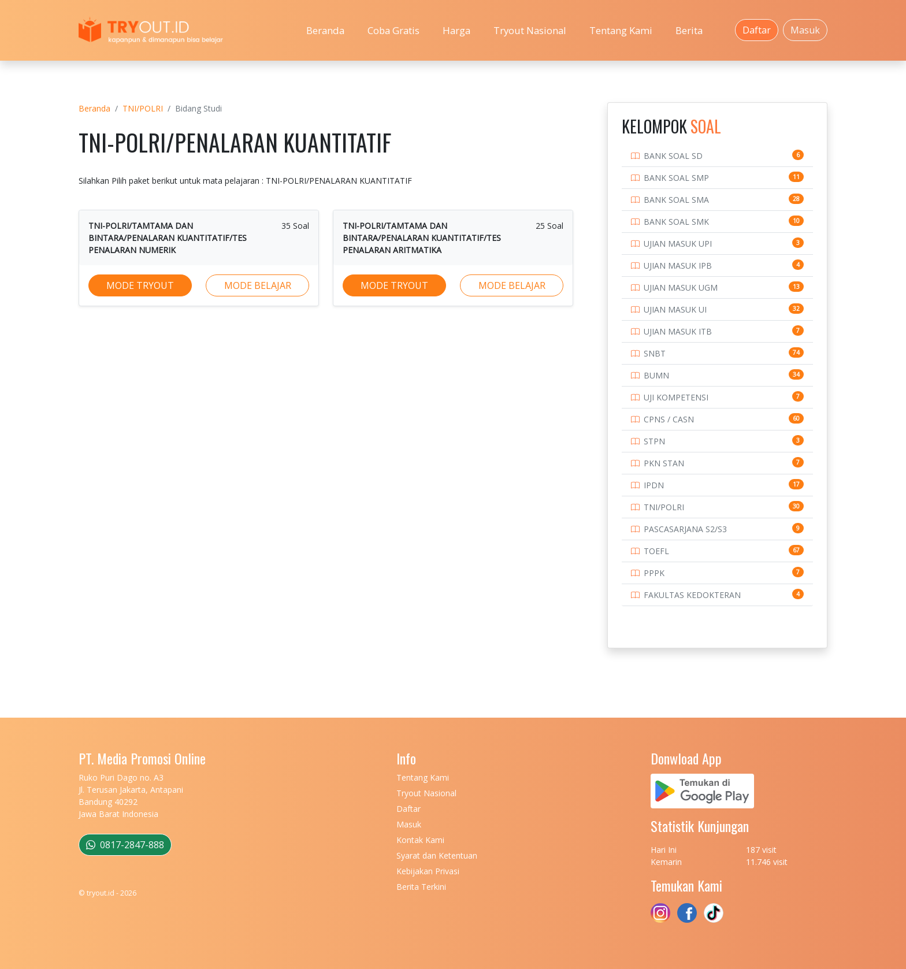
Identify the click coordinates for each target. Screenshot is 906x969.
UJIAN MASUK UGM (681, 287)
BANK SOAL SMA (676, 199)
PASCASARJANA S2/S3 (685, 529)
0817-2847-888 (125, 844)
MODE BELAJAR (257, 285)
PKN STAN (664, 463)
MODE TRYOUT (140, 285)
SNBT (655, 353)
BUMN (656, 375)
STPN (654, 441)
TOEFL (656, 550)
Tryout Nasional (529, 30)
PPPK (654, 572)
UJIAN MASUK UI (675, 309)
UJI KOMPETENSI (676, 397)
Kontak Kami (420, 839)
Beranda (325, 30)
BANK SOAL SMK (676, 221)
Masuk (805, 30)
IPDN (654, 485)
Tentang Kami (620, 30)
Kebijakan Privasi (427, 871)
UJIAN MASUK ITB (678, 331)
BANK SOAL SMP (676, 177)
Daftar (756, 30)
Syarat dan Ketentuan (436, 855)
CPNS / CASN (669, 419)
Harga (456, 30)
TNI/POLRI (142, 108)
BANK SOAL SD (673, 155)
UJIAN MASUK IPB (678, 265)
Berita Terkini (421, 886)
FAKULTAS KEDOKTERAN (692, 594)
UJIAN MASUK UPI (678, 243)
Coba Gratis (393, 30)
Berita (689, 30)
